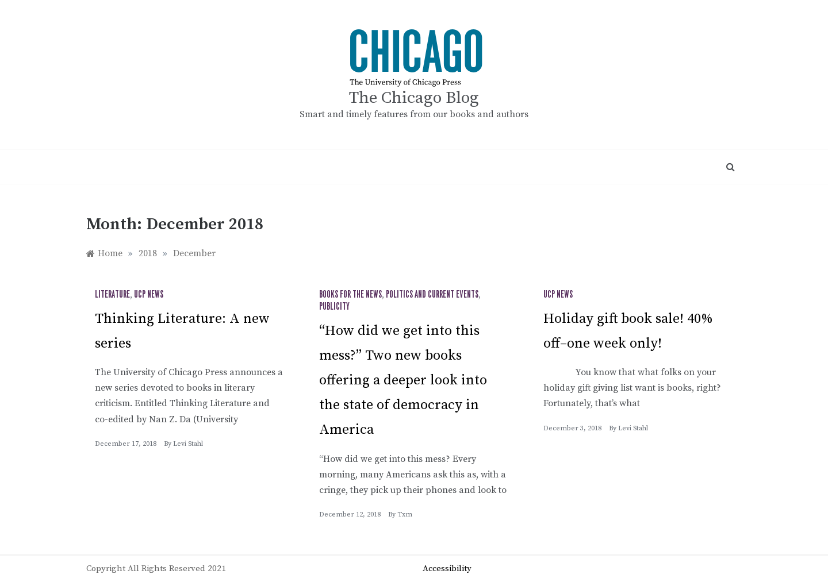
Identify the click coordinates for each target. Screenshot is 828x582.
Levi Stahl (188, 444)
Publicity (334, 306)
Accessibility (447, 568)
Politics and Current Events (432, 294)
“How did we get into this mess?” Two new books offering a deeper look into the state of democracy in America (403, 380)
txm (404, 514)
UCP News (148, 294)
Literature (112, 294)
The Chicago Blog (414, 98)
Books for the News (350, 294)
